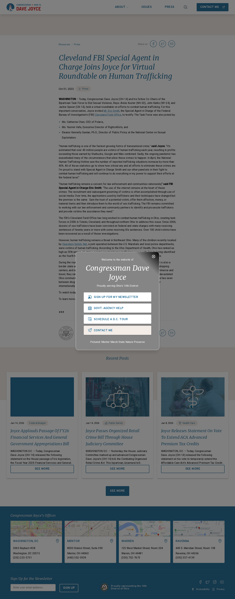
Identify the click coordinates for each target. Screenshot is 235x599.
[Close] (153, 256)
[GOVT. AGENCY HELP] (117, 308)
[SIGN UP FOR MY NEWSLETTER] (117, 297)
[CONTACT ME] (117, 330)
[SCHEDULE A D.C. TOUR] (117, 319)
